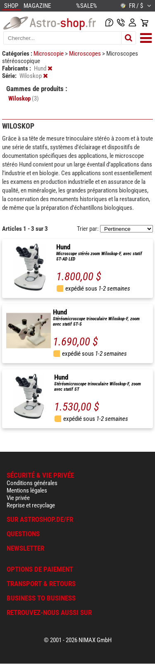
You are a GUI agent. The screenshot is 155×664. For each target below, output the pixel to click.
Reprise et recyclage (31, 505)
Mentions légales (27, 490)
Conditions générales (32, 483)
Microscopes (85, 53)
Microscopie (49, 53)
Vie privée (18, 498)
